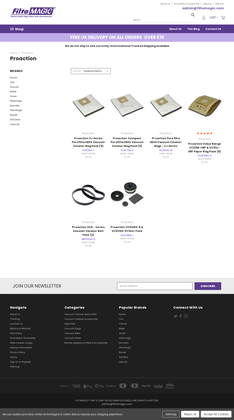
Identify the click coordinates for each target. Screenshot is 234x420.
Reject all (190, 414)
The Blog (193, 29)
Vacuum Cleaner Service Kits (81, 314)
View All (14, 124)
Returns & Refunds (20, 328)
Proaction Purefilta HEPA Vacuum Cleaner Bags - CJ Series (166, 142)
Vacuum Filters (73, 338)
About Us (165, 3)
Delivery (207, 3)
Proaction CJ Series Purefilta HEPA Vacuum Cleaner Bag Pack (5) (88, 142)
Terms (13, 357)
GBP (213, 17)
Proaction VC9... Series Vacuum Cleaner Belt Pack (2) (88, 231)
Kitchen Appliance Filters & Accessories (86, 342)
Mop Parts (70, 323)
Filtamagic (16, 101)
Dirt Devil (15, 119)
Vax (12, 82)
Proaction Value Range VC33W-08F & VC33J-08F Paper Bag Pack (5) (204, 147)
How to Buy (16, 333)
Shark (13, 96)
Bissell (13, 115)
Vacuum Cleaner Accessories (81, 319)
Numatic (15, 105)
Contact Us (213, 29)
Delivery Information (21, 347)
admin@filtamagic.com (203, 8)
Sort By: (77, 71)
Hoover (14, 87)
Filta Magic (16, 110)
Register (26, 361)
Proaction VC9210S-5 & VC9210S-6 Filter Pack (127, 229)
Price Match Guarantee (186, 3)
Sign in (14, 361)
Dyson (13, 77)
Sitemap (15, 366)
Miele (13, 91)
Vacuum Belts (72, 333)
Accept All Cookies (216, 414)
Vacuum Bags (73, 328)
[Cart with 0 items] (223, 17)
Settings (171, 414)
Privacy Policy (17, 352)
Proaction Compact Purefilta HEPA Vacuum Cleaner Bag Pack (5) (127, 142)
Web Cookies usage (21, 342)
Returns (220, 3)
